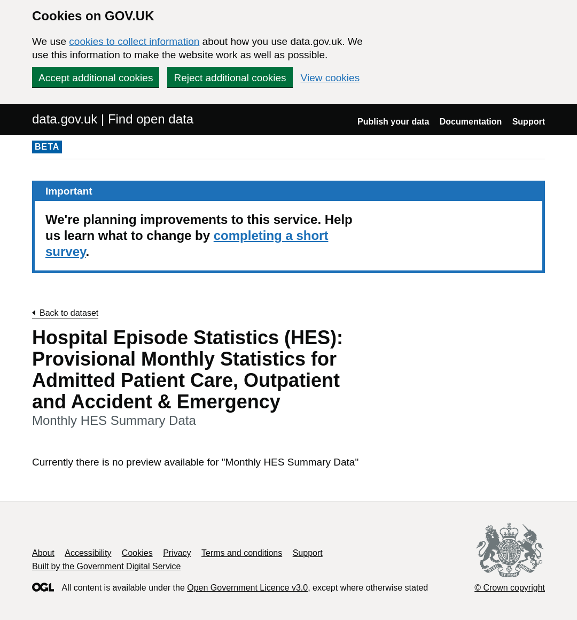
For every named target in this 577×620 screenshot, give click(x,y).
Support (528, 121)
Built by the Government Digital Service (106, 566)
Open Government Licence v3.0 (247, 587)
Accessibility (88, 552)
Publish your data (393, 121)
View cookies (330, 78)
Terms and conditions (241, 552)
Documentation (471, 121)
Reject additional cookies (230, 77)
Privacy (177, 552)
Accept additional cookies (95, 77)
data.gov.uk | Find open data (112, 119)
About (43, 552)
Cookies (137, 552)
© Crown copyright (509, 587)
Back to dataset (69, 312)
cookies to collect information (134, 41)
